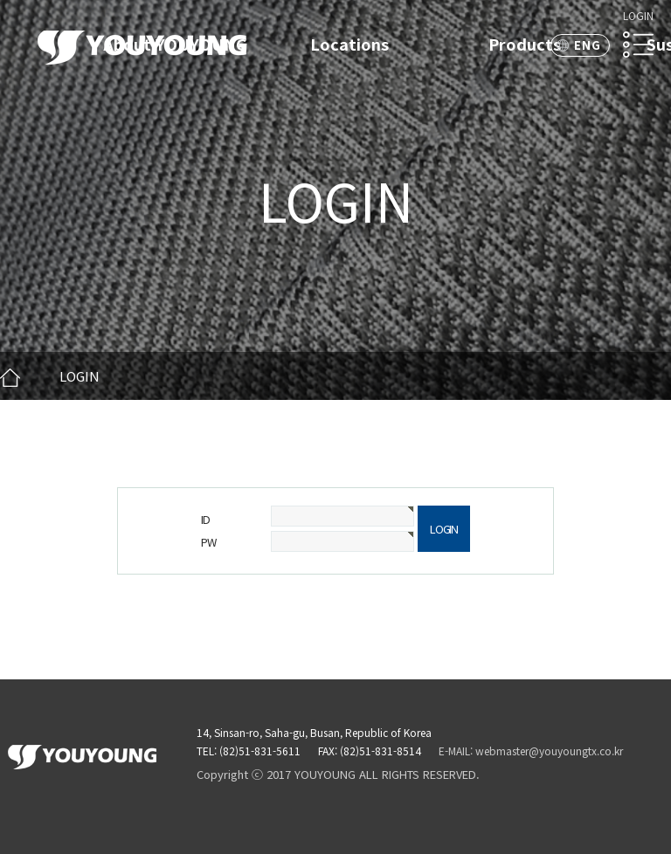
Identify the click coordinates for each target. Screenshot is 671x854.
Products (524, 43)
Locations (349, 43)
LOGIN (638, 15)
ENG (587, 45)
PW (208, 542)
